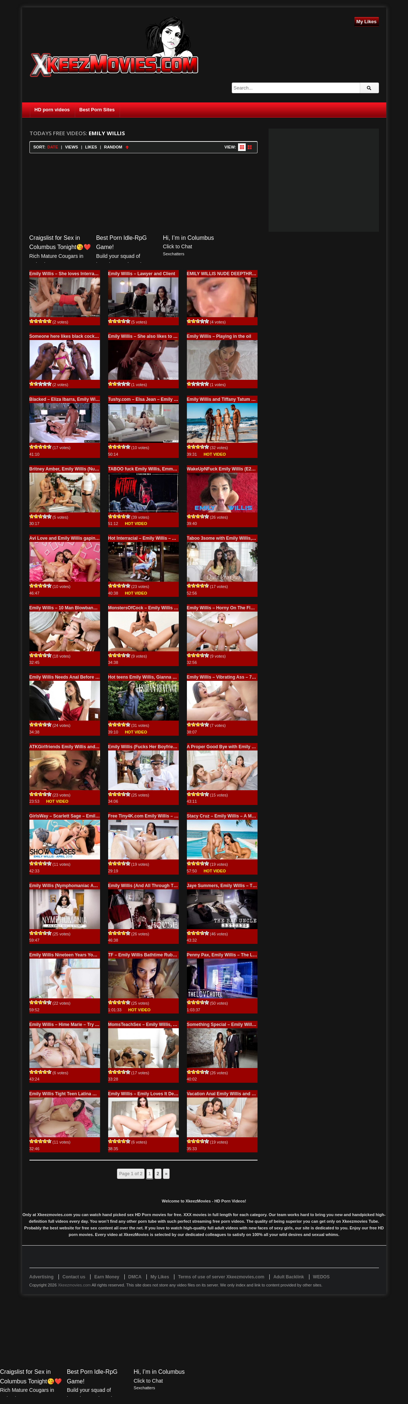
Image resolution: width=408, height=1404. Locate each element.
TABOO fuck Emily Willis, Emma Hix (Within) (154, 469)
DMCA (135, 1276)
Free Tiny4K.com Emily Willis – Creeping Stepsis (159, 816)
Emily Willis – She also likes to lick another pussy (160, 336)
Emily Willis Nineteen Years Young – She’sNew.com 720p (88, 954)
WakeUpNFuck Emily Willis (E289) (222, 469)
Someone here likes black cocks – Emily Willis (78, 336)
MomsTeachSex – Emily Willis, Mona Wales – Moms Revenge (172, 1024)
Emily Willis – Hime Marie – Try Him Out (70, 1024)
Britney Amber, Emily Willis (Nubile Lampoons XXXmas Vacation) (97, 469)
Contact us (74, 1276)
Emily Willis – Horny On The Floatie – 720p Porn (237, 607)
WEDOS (321, 1276)
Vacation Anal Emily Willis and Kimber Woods (235, 1093)
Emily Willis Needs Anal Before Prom (68, 677)
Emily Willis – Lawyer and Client (141, 273)
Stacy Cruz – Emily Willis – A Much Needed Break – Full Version (253, 816)
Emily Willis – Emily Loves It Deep (143, 1093)
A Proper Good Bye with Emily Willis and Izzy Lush (240, 746)
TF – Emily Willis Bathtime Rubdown (146, 954)
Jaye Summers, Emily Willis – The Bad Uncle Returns (242, 885)
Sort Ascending (127, 147)
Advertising (41, 1276)
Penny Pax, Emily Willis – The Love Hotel (230, 954)
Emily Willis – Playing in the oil (219, 336)
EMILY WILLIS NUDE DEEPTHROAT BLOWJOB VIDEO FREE (250, 273)
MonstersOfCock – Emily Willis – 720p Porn (153, 607)
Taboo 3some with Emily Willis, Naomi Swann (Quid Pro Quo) (251, 538)
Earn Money (106, 1276)
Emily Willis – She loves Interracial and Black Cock (82, 273)
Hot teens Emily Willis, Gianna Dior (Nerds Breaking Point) (169, 677)
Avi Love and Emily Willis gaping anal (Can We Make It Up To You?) (99, 538)
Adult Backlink (288, 1276)
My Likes (366, 21)
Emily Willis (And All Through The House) (151, 885)
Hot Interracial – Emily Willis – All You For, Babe (158, 538)
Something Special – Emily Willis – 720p (229, 1024)
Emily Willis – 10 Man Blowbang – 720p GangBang (82, 607)
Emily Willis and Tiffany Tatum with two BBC (233, 399)
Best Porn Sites (97, 109)
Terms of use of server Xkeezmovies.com (221, 1276)
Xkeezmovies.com (74, 1285)
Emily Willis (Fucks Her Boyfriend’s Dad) (150, 746)
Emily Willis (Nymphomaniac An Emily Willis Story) (82, 885)
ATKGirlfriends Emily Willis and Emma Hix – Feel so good (89, 746)
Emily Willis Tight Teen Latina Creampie (71, 1093)
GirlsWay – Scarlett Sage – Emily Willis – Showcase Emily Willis (96, 816)
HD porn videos (52, 109)
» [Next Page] (166, 1173)
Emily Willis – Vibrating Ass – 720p (223, 677)
